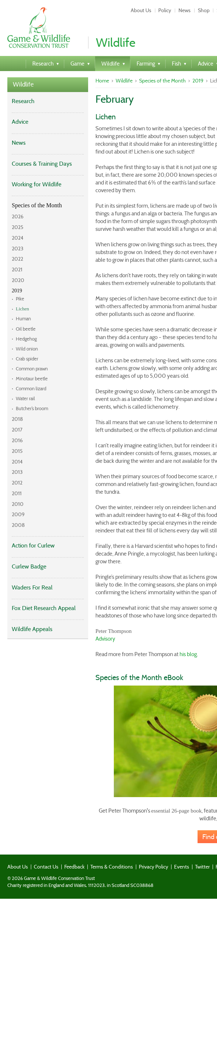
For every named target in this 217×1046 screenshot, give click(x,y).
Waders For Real (32, 587)
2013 (17, 472)
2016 (17, 440)
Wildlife (23, 84)
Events (181, 866)
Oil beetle (26, 329)
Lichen (22, 308)
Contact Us (46, 866)
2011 (17, 493)
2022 (17, 259)
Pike (20, 299)
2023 (17, 248)
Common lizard (31, 388)
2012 (17, 482)
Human (23, 319)
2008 (18, 525)
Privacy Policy (153, 866)
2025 (17, 227)
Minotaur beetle (32, 379)
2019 (17, 290)
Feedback (74, 866)
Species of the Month (37, 205)
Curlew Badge (29, 566)
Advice (20, 121)
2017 (17, 429)
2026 (17, 216)
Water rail (25, 398)
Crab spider (27, 359)
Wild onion (27, 349)
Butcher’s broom (32, 408)
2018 (17, 419)
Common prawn (32, 369)
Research (23, 101)
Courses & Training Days (42, 163)
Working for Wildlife (36, 184)
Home (102, 80)
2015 (17, 451)
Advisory (105, 638)
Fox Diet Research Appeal (44, 608)
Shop (204, 10)
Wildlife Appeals (32, 629)
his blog (188, 654)
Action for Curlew (33, 545)
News (184, 10)
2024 (17, 238)
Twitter (202, 866)
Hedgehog (26, 339)
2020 (18, 280)
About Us (141, 10)
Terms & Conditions (111, 866)
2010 (17, 504)
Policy (164, 10)
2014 (17, 461)
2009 (18, 514)
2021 (17, 269)
